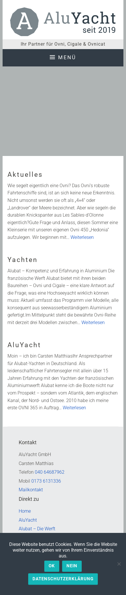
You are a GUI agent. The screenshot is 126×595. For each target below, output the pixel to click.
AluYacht (24, 345)
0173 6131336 (46, 481)
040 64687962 (49, 472)
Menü (67, 57)
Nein (71, 565)
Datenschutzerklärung (63, 578)
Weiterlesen (82, 237)
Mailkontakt (31, 489)
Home (25, 511)
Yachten (22, 260)
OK (52, 565)
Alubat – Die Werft (37, 528)
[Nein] (119, 564)
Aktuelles (25, 174)
